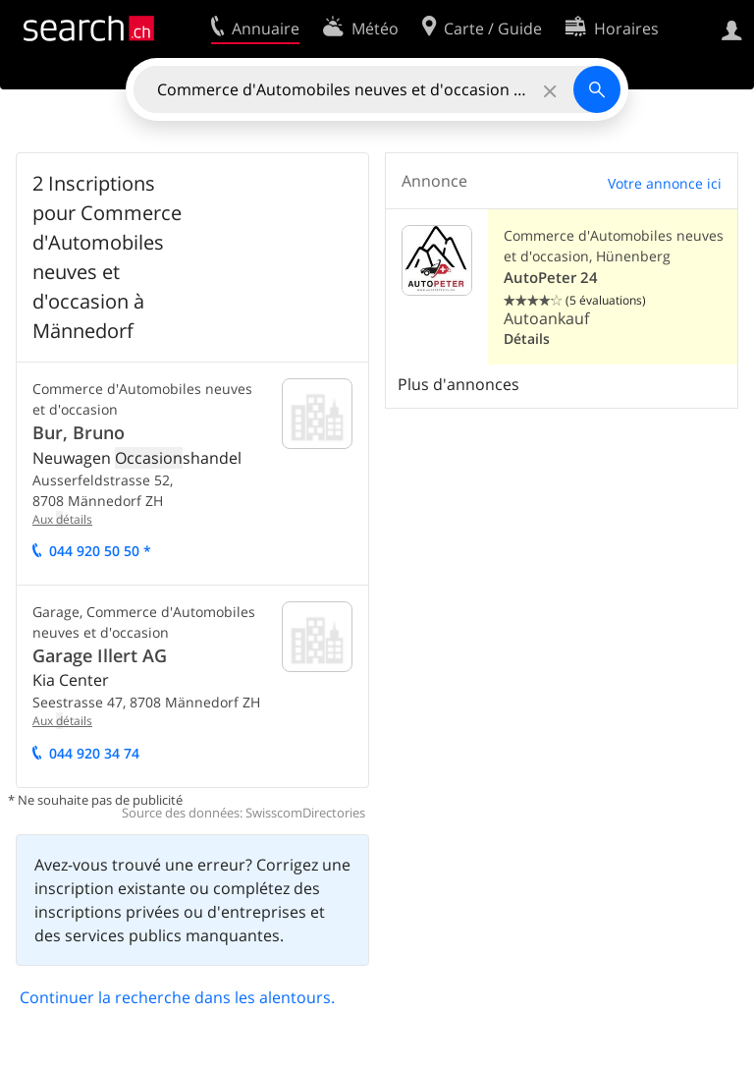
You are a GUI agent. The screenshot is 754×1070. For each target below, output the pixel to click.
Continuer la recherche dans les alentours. (177, 997)
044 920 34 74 (94, 753)
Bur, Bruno (78, 432)
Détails (527, 338)
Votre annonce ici (665, 183)
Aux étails (62, 519)
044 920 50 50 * (100, 550)
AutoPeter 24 (551, 277)
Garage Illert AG (99, 655)
